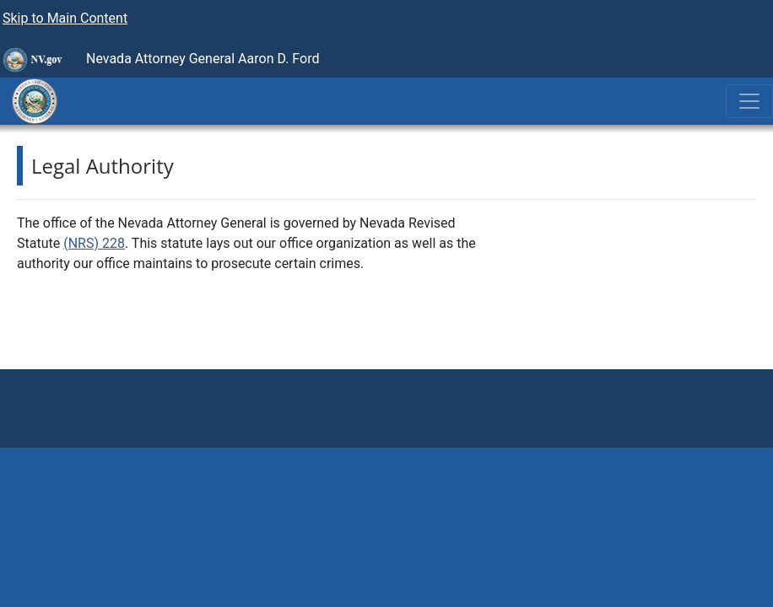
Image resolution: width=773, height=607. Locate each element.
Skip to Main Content (65, 18)
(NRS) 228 (94, 243)
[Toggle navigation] (749, 101)
